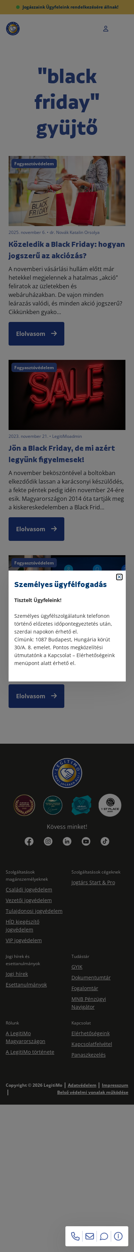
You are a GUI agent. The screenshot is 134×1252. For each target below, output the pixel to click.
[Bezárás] (119, 577)
